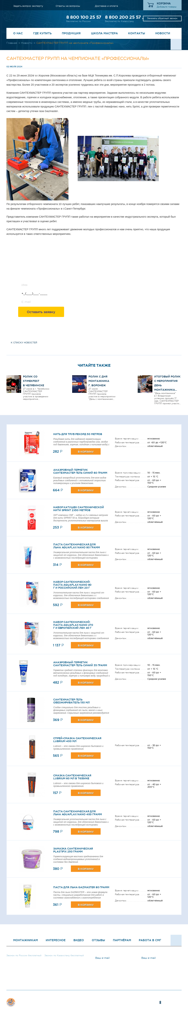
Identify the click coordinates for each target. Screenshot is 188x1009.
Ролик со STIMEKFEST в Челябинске (33, 381)
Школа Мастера (104, 33)
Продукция (71, 33)
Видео (78, 940)
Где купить (42, 33)
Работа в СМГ (150, 940)
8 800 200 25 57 (123, 17)
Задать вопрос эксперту (28, 6)
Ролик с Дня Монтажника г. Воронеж (98, 381)
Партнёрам (122, 940)
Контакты (136, 33)
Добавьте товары (166, 6)
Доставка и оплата (106, 6)
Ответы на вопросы (68, 6)
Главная (11, 42)
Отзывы (98, 940)
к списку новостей (24, 342)
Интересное (56, 940)
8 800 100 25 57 (83, 17)
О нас (18, 33)
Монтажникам (25, 940)
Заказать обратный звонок (162, 18)
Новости (162, 33)
